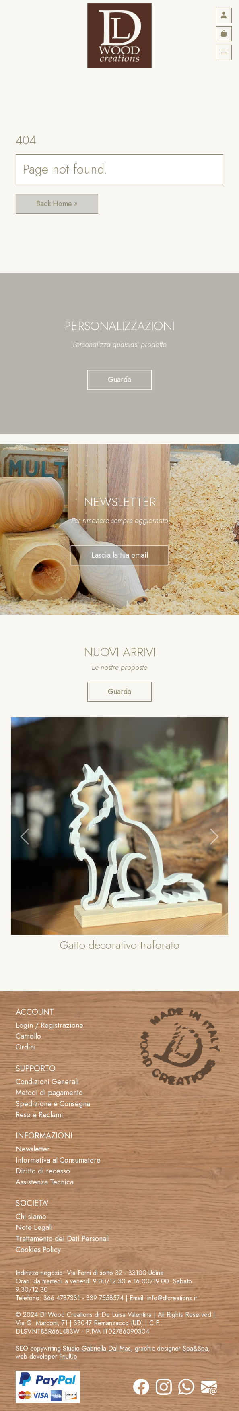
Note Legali (34, 1227)
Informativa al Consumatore (58, 1160)
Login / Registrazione (49, 1025)
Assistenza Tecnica (45, 1182)
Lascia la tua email (119, 555)
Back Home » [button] (57, 203)
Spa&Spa (195, 1348)
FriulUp (68, 1356)
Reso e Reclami (39, 1114)
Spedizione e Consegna (53, 1104)
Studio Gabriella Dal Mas (97, 1348)
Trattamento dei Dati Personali (63, 1238)
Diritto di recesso (43, 1171)
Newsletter (33, 1149)
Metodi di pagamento (49, 1092)
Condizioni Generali (47, 1081)
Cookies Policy (38, 1249)
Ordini (26, 1047)
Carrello (28, 1036)
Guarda (119, 379)
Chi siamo (31, 1216)
